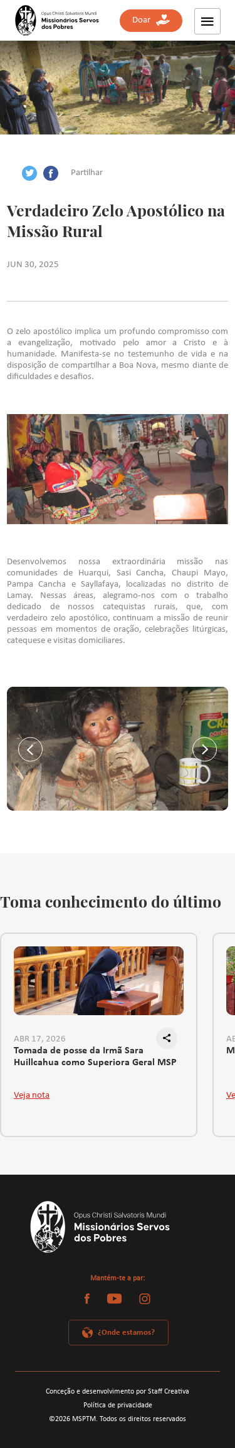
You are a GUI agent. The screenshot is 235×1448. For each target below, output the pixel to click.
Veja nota (32, 1095)
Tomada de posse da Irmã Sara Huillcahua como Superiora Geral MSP (95, 1057)
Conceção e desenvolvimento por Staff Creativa (117, 1391)
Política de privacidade (117, 1405)
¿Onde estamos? (126, 1333)
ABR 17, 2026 (40, 1039)
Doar (151, 20)
